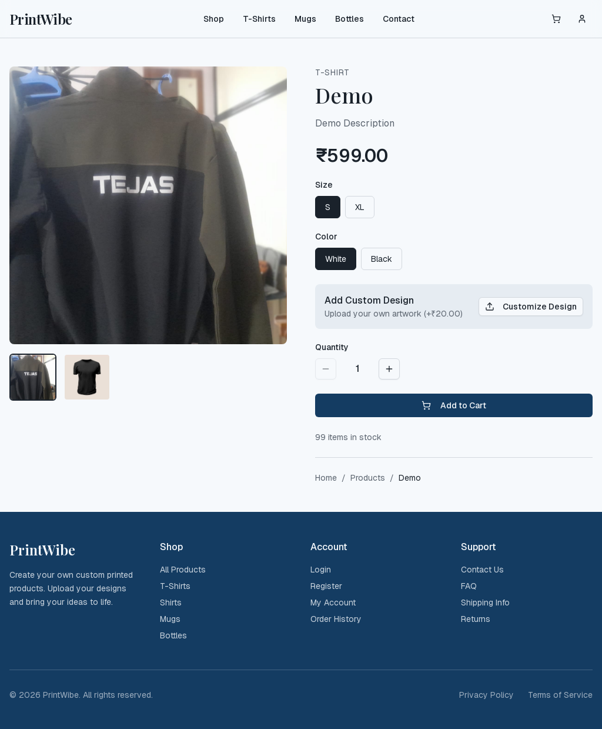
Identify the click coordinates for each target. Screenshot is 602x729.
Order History (336, 619)
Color (326, 236)
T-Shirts (259, 19)
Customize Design (531, 306)
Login (320, 569)
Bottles (349, 19)
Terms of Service (560, 695)
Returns (475, 619)
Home (326, 477)
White (335, 259)
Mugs (305, 19)
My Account (333, 602)
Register (326, 586)
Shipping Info (485, 602)
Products (367, 477)
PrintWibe (40, 18)
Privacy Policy (486, 695)
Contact (398, 19)
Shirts (171, 602)
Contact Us (482, 569)
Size (324, 185)
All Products (183, 569)
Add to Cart (454, 405)
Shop (213, 19)
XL (359, 207)
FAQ (469, 586)
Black (381, 259)
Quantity (332, 347)
